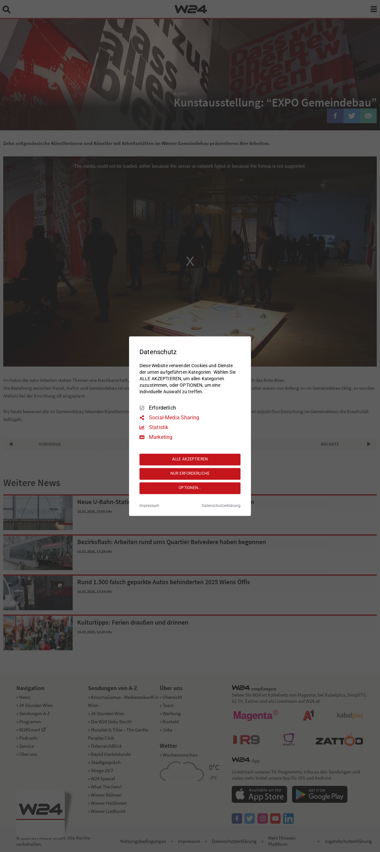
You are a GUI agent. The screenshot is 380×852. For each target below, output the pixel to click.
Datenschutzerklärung (221, 506)
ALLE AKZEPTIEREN (190, 459)
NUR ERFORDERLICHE (190, 473)
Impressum (149, 506)
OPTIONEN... (190, 488)
